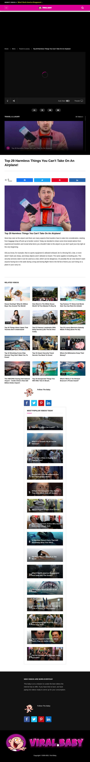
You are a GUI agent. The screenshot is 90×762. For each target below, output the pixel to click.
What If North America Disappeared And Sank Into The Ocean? (30, 2)
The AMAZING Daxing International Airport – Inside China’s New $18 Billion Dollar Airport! (17, 381)
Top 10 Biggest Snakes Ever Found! (46, 509)
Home (6, 49)
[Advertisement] (45, 28)
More (13, 49)
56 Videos (79, 117)
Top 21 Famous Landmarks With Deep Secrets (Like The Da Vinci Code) (44, 330)
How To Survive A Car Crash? (43, 427)
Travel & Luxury (24, 49)
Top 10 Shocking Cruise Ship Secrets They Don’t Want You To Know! (16, 355)
